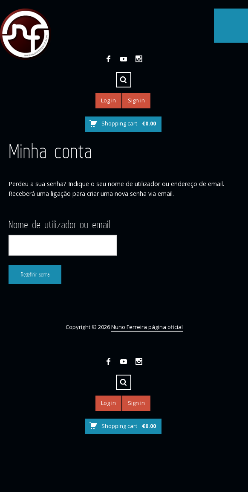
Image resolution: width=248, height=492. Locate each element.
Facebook (108, 59)
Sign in (136, 100)
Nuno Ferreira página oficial (147, 327)
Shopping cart (128, 123)
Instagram (139, 59)
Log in (108, 100)
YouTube (123, 59)
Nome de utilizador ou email (59, 225)
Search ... (123, 79)
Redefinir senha (35, 275)
